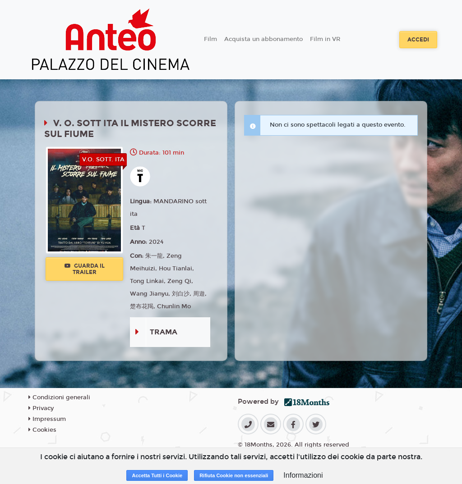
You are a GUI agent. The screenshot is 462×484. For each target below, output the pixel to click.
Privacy (41, 408)
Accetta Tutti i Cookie (157, 475)
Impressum (47, 419)
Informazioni (303, 475)
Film (210, 39)
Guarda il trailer (85, 269)
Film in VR (325, 39)
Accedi (418, 40)
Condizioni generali (59, 397)
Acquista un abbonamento (263, 39)
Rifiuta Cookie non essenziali (233, 475)
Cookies (42, 430)
